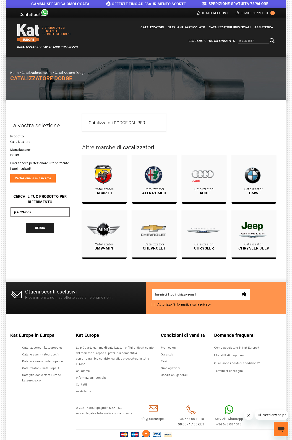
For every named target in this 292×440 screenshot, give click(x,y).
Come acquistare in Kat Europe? (236, 347)
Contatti (81, 384)
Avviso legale (85, 413)
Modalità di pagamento (230, 355)
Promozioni (169, 347)
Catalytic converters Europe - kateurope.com (42, 377)
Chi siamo (83, 371)
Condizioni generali (174, 375)
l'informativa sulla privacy (192, 304)
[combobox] (253, 41)
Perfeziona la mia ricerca (33, 178)
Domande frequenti (234, 335)
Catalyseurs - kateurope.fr (40, 354)
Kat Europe (87, 335)
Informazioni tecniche (91, 377)
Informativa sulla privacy (114, 413)
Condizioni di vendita (183, 335)
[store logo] (28, 33)
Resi (164, 361)
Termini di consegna (228, 371)
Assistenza (84, 391)
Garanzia (167, 354)
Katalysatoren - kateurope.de (42, 361)
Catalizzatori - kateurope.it (40, 368)
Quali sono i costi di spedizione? (237, 363)
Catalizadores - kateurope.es (42, 347)
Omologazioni (170, 368)
